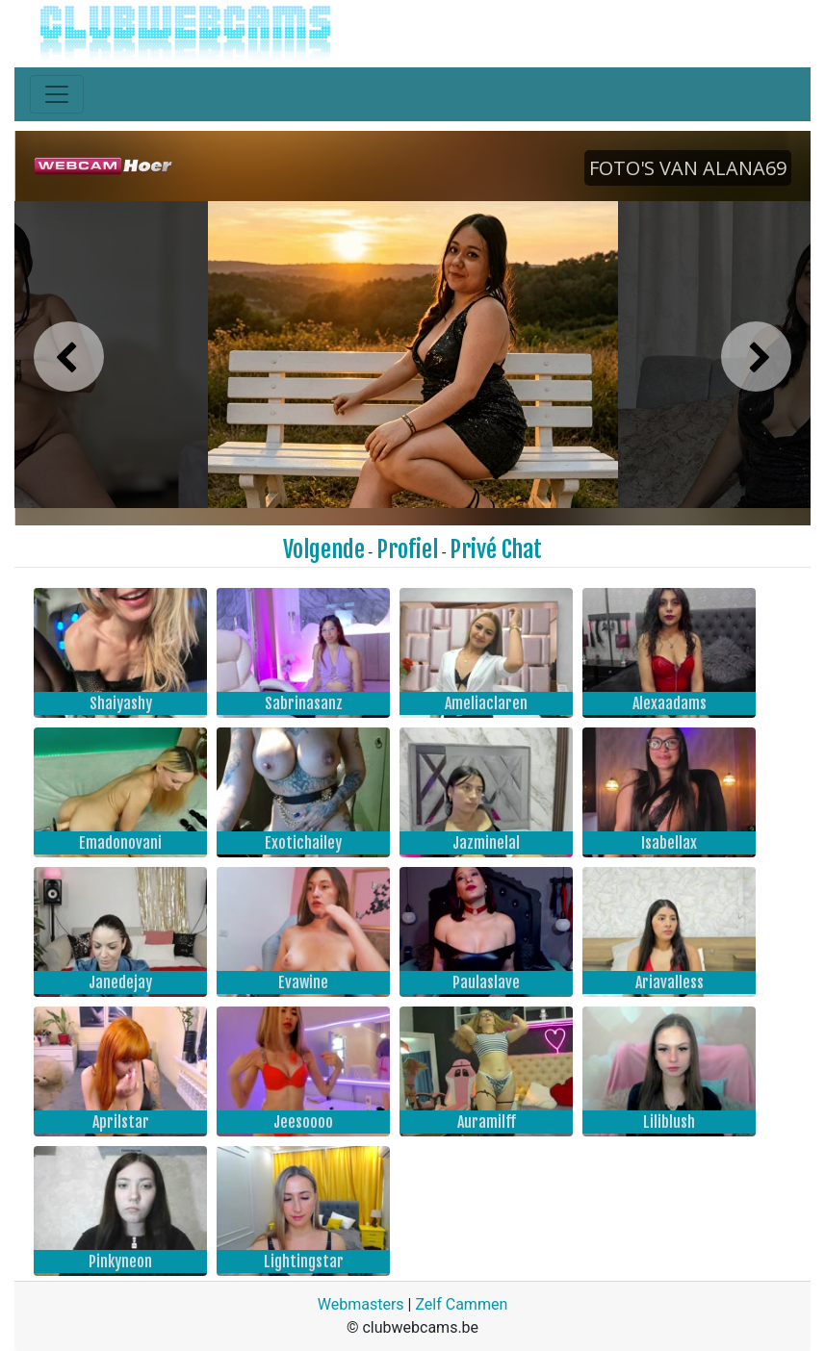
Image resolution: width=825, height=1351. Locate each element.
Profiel (407, 549)
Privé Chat (496, 549)
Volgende (324, 549)
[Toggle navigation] (57, 94)
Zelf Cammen (461, 1304)
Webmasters (361, 1304)
